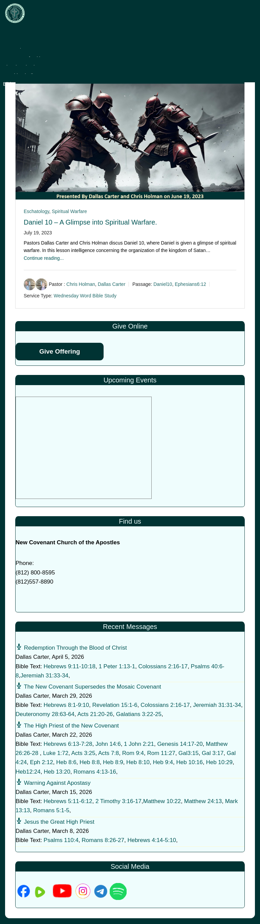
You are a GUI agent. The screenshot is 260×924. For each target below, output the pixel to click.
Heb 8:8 (90, 762)
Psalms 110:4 (61, 840)
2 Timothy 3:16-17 (118, 801)
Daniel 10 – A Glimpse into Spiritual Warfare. (90, 222)
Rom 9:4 (133, 753)
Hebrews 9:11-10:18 (69, 666)
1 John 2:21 (139, 744)
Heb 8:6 (66, 762)
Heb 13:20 (57, 772)
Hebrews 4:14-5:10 (151, 840)
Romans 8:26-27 (103, 840)
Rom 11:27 (161, 753)
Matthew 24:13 (203, 801)
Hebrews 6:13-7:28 (68, 744)
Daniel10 (162, 284)
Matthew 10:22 (162, 801)
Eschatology (36, 211)
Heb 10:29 (219, 762)
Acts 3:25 (83, 753)
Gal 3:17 (212, 753)
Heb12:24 (28, 772)
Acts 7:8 (108, 753)
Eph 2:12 (41, 762)
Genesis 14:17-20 (179, 744)
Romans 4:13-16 (94, 772)
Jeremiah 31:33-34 (44, 675)
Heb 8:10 (138, 762)
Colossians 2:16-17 (163, 666)
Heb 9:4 (163, 762)
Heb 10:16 (189, 762)
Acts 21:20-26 (95, 714)
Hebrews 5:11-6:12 (68, 801)
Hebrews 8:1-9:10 (66, 705)
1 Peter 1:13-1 (117, 666)
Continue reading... (44, 258)
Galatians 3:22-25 (138, 714)
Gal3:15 (188, 753)
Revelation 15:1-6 (114, 705)
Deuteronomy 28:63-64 (45, 714)
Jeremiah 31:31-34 (217, 705)
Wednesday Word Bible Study (84, 295)
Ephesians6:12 (190, 284)
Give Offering (59, 351)
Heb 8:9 (113, 762)
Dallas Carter (112, 284)
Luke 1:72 (55, 753)
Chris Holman (80, 284)
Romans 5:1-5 (51, 810)
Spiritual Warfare (69, 211)
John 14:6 (108, 744)
